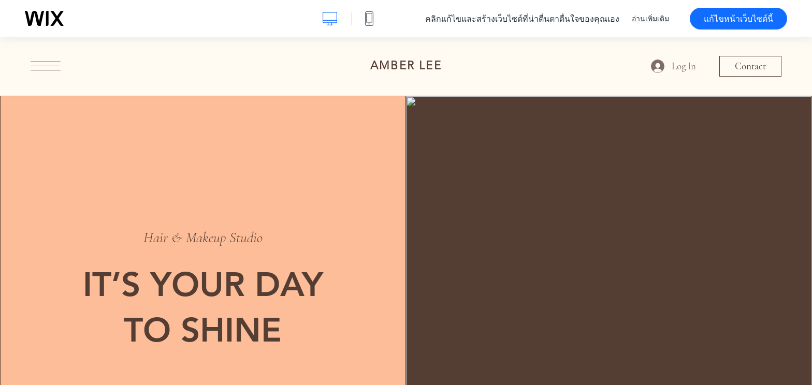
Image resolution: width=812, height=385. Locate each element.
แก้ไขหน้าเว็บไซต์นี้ (738, 18)
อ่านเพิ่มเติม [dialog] (650, 18)
